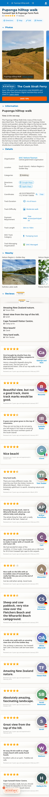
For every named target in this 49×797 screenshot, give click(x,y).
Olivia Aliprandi (41, 646)
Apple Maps (26, 186)
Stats (27, 301)
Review (38, 20)
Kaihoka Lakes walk (10, 287)
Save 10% (24, 98)
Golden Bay (20, 257)
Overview (20, 293)
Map (19, 20)
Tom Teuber (41, 483)
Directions (8, 20)
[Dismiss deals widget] (4, 788)
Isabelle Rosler (41, 427)
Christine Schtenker (41, 608)
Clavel (41, 458)
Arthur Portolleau (41, 516)
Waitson (41, 756)
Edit (28, 20)
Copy (41, 194)
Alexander (41, 577)
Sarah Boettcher (41, 703)
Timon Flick (41, 675)
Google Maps (26, 182)
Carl (41, 545)
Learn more (14, 94)
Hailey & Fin (42, 786)
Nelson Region (8, 257)
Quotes (22, 301)
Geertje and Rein (42, 361)
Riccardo (41, 394)
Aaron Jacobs (27, 76)
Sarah (41, 729)
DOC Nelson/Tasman (28, 157)
